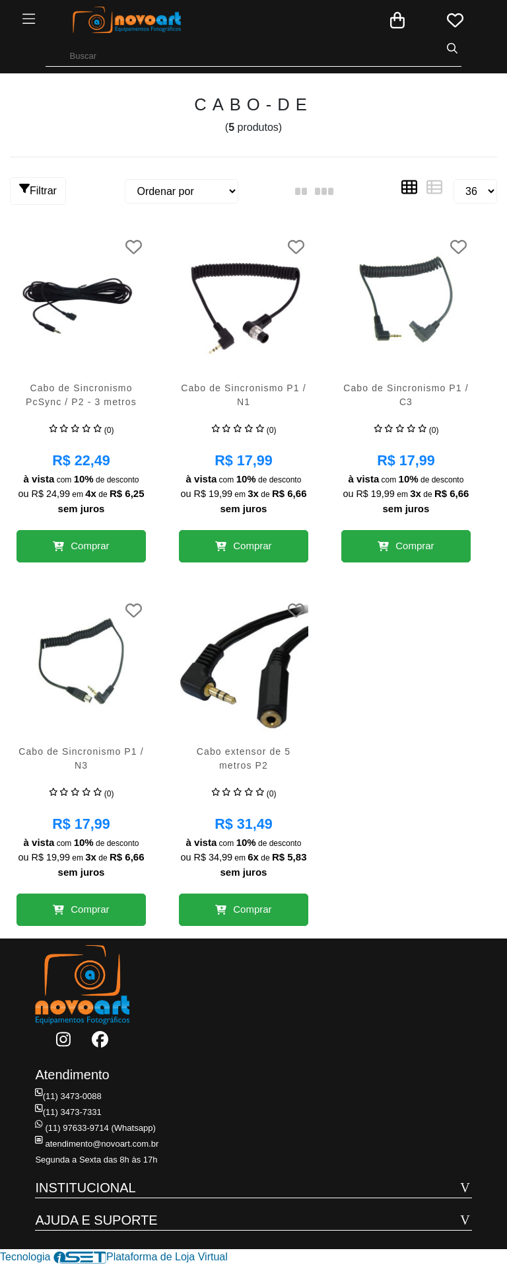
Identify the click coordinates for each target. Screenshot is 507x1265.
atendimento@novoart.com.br (96, 1144)
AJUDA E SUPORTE (96, 1220)
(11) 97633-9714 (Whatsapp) (95, 1128)
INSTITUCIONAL (85, 1187)
